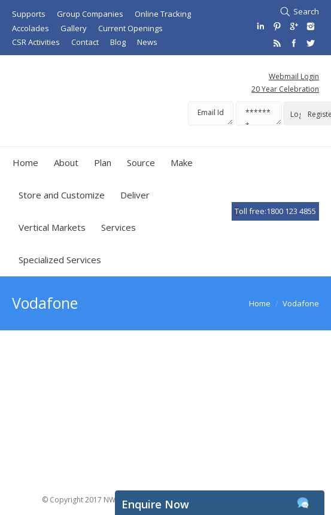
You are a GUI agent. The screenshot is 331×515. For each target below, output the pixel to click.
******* (258, 113)
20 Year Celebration (285, 89)
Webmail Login (294, 76)
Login (299, 114)
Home (260, 303)
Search (306, 11)
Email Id (210, 113)
